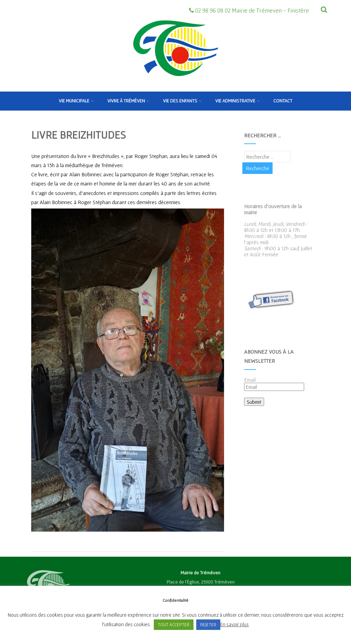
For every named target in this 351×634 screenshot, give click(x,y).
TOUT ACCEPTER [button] (173, 624)
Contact (282, 100)
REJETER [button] (208, 624)
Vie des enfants (182, 100)
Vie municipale (76, 100)
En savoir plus (234, 624)
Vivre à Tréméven (128, 100)
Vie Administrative (237, 100)
